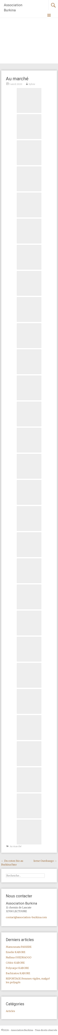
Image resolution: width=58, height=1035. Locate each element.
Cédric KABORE (15, 962)
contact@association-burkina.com (26, 917)
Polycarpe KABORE (17, 968)
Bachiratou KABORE (18, 973)
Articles (10, 1011)
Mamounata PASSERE (19, 946)
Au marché (15, 846)
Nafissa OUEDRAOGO (18, 957)
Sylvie (32, 84)
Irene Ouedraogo (45, 860)
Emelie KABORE (15, 952)
